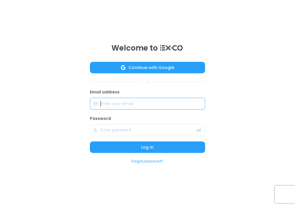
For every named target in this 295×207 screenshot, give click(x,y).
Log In (147, 147)
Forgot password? (147, 161)
